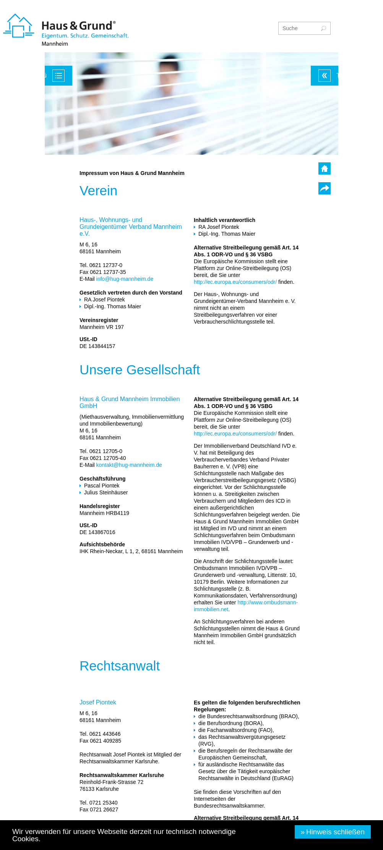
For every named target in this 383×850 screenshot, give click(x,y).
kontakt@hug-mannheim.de (129, 465)
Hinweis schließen (335, 832)
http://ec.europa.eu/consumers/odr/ (235, 282)
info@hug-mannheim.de (125, 279)
